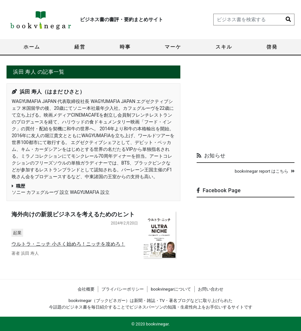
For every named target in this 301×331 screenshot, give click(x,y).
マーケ (173, 47)
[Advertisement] (245, 106)
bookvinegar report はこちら (264, 171)
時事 (125, 47)
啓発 (272, 47)
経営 (79, 47)
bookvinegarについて (171, 289)
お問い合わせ (210, 289)
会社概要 (86, 289)
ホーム (31, 47)
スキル (224, 47)
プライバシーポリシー (122, 289)
